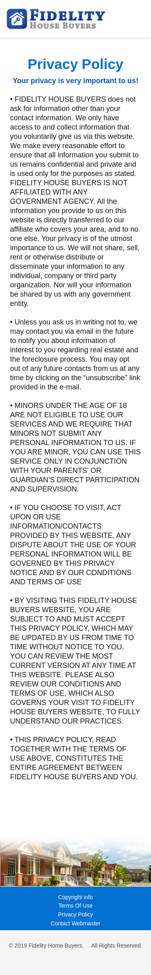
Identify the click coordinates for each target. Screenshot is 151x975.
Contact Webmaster (75, 923)
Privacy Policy (75, 914)
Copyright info (75, 897)
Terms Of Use (75, 905)
